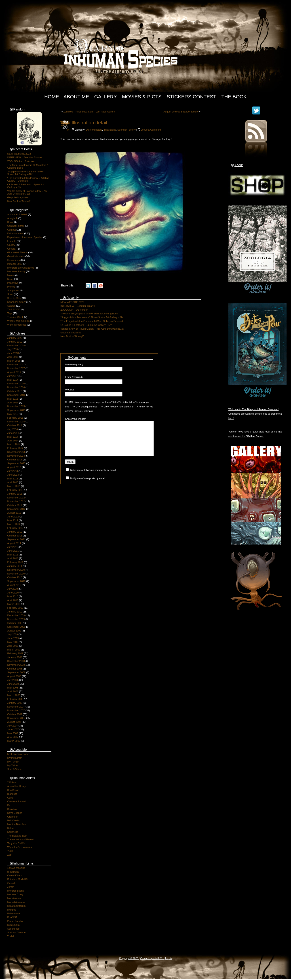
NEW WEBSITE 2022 (19, 153)
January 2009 (14, 657)
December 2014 (16, 421)
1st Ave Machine (16, 868)
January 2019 (14, 341)
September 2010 (16, 581)
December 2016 (16, 383)
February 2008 (15, 699)
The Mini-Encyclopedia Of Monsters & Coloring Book (89, 313)
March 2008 (13, 695)
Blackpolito (13, 871)
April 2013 (13, 482)
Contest (11, 229)
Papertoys (13, 283)
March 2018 (13, 360)
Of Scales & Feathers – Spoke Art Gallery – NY (86, 325)
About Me (76, 97)
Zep (9, 854)
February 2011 (15, 562)
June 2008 (13, 683)
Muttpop (11, 909)
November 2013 (16, 455)
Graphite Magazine (17, 197)
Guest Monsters (16, 256)
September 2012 (16, 509)
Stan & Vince (14, 769)
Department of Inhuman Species (25, 237)
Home (51, 97)
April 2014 (13, 440)
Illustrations (13, 260)
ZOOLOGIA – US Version (21, 161)
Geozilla (11, 883)
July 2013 (12, 471)
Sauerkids (12, 832)
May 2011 (12, 554)
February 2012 (15, 528)
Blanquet (12, 794)
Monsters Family (16, 271)
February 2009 (15, 653)
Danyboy (12, 809)
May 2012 (12, 520)
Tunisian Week (15, 317)
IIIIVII (160, 958)
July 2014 (12, 429)
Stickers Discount (16, 932)
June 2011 (13, 550)
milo (155, 958)
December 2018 (16, 345)
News (10, 279)
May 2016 (12, 398)
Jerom (10, 887)
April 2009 (13, 645)
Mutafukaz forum (16, 906)
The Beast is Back (17, 835)
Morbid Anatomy (16, 902)
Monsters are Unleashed (20, 267)
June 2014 (13, 433)
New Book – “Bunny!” (19, 201)
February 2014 (15, 448)
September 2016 (16, 395)
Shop (10, 294)
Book (10, 222)
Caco (10, 797)
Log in (168, 958)
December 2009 (16, 615)
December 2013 (16, 452)
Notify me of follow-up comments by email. (93, 476)
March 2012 (13, 524)
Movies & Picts (142, 97)
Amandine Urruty (16, 786)
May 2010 (12, 596)
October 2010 (14, 577)
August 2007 (14, 721)
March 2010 (13, 604)
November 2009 (16, 619)
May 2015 (12, 414)
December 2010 (16, 569)
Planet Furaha (15, 921)
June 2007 (13, 729)
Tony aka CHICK (16, 843)
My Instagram (14, 757)
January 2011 (14, 566)
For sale (11, 241)
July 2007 (12, 725)
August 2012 (14, 512)
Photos (11, 286)
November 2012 (16, 501)
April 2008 (13, 691)
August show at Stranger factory (181, 111)
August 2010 (14, 585)
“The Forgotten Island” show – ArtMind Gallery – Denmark (91, 321)
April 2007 (13, 737)
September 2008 (16, 672)
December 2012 (16, 497)
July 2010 (12, 588)
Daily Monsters (15, 233)
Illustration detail (89, 122)
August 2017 (14, 372)
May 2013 (12, 478)
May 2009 (12, 642)
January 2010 (14, 611)
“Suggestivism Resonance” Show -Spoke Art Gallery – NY (26, 173)
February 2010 (15, 607)
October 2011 (14, 535)
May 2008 (12, 687)
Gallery (105, 97)
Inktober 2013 (14, 264)
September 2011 (16, 539)
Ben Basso (13, 790)
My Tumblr (13, 761)
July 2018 (12, 349)
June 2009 (13, 638)
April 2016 (13, 402)
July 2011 (12, 547)
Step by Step (14, 298)
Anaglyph (12, 218)
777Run (11, 782)
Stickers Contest (191, 97)
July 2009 (12, 634)
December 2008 (16, 661)
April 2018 (13, 357)
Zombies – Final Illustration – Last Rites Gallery (89, 111)
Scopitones (13, 928)
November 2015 (16, 406)
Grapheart (13, 816)
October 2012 (14, 505)
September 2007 (16, 718)
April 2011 (13, 558)
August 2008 (14, 676)
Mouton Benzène (16, 824)
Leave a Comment (151, 129)
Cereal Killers (14, 875)
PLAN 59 (12, 917)
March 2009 (13, 649)
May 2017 (12, 379)
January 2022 (14, 338)
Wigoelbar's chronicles (19, 847)
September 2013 (16, 463)
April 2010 (13, 600)
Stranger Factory (16, 302)
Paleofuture (13, 913)
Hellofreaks (13, 820)
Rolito (10, 828)
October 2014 (14, 425)
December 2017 (16, 364)
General (11, 248)
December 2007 (16, 706)
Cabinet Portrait (15, 226)
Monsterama (14, 898)
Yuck (10, 851)
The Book (234, 97)
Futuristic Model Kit (17, 879)
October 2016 (14, 391)
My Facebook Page (18, 754)
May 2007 (12, 733)
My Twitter (13, 765)
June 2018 (13, 353)
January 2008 (14, 702)
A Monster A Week (17, 214)
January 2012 (14, 531)
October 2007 (14, 714)
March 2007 (13, 741)
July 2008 (12, 680)
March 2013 (13, 486)
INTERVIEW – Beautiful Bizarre (24, 157)
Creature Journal (16, 801)
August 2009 (14, 630)
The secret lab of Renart (20, 839)
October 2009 (14, 623)
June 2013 (13, 474)
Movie (10, 275)
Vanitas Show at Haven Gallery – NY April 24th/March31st (27, 192)
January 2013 (14, 493)
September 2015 (16, 410)
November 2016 (16, 387)
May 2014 (12, 436)
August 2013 (14, 467)
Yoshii (10, 936)
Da (9, 805)
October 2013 (14, 459)
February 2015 (15, 417)
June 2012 (13, 516)
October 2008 (14, 668)
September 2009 (16, 626)
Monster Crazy (15, 894)
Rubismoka (13, 925)
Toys (10, 313)
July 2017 (12, 376)
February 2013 (15, 490)
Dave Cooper (14, 813)
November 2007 (16, 710)
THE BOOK (13, 309)
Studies (11, 305)
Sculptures (13, 290)
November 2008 (16, 664)
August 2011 (14, 543)
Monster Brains (15, 890)
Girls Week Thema (17, 252)
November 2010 (16, 573)
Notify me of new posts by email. (88, 485)
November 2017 (16, 368)
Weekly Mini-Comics (18, 321)
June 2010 (13, 592)
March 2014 (13, 444)
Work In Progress (16, 324)
